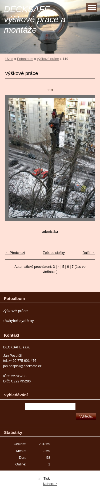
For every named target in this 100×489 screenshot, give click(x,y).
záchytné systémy (18, 320)
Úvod (9, 59)
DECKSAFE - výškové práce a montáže (35, 19)
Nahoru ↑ (50, 484)
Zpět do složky (54, 253)
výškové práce (48, 59)
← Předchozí (15, 253)
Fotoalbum (25, 59)
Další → (88, 253)
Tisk (46, 478)
